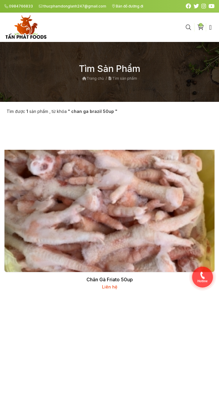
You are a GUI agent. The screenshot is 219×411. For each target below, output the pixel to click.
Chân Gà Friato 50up (109, 279)
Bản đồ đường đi (127, 6)
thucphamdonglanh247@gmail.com (72, 6)
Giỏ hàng (201, 26)
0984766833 (18, 6)
